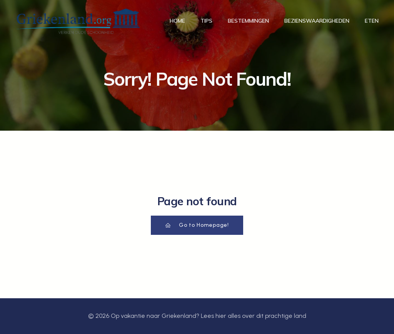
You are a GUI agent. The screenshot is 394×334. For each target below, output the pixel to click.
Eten (372, 20)
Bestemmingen (248, 20)
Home (177, 20)
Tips (206, 20)
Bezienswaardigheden (316, 20)
